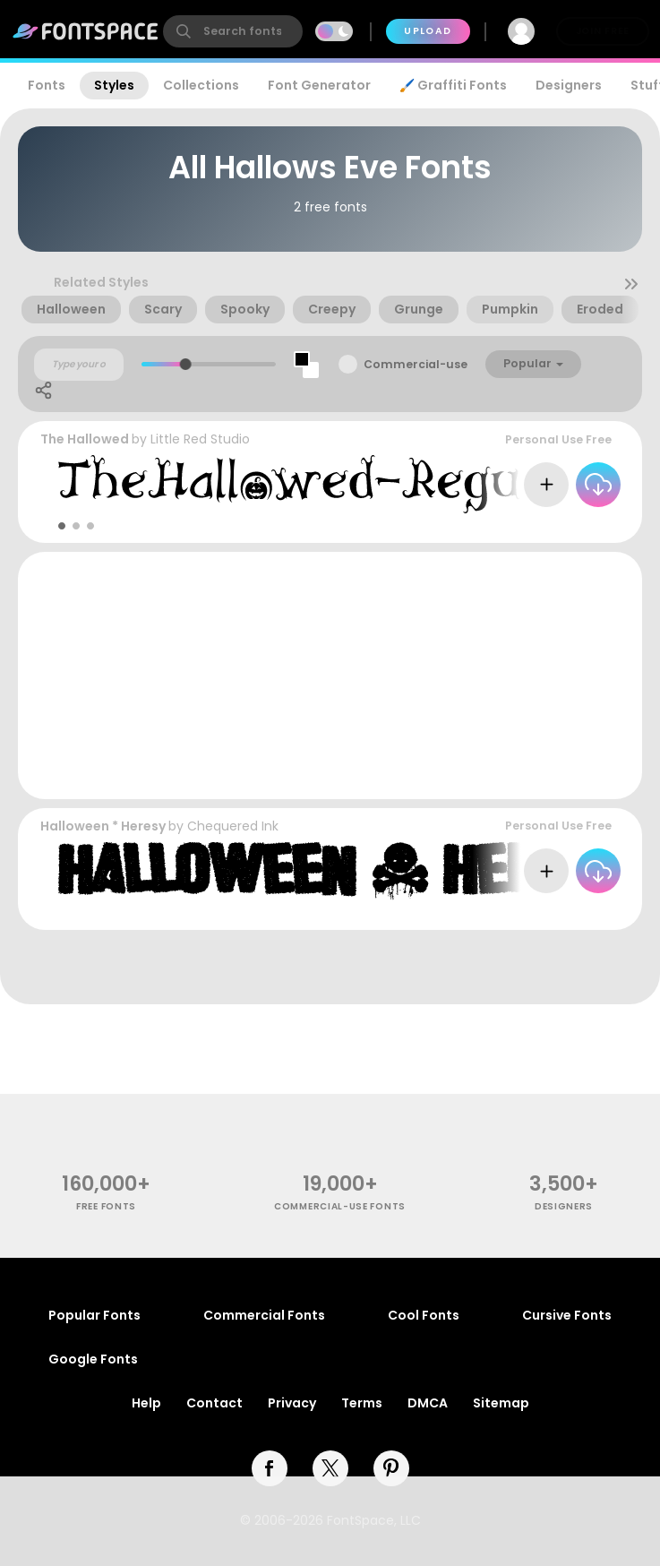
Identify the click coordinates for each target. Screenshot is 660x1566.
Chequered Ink (233, 826)
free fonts (106, 1206)
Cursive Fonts (567, 1315)
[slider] (186, 364)
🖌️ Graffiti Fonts (453, 85)
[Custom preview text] (79, 364)
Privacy (292, 1403)
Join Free (603, 31)
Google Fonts (93, 1359)
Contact (214, 1403)
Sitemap (501, 1403)
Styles (114, 85)
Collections (201, 85)
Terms (361, 1403)
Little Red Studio (200, 439)
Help (146, 1403)
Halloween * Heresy (103, 826)
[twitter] (330, 1468)
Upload (427, 31)
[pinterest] (391, 1468)
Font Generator (319, 85)
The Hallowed (84, 439)
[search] (233, 31)
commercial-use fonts (340, 1206)
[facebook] (269, 1468)
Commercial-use (415, 364)
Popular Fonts (94, 1315)
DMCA (427, 1403)
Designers (569, 85)
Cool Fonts (423, 1315)
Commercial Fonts (264, 1315)
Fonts (46, 85)
